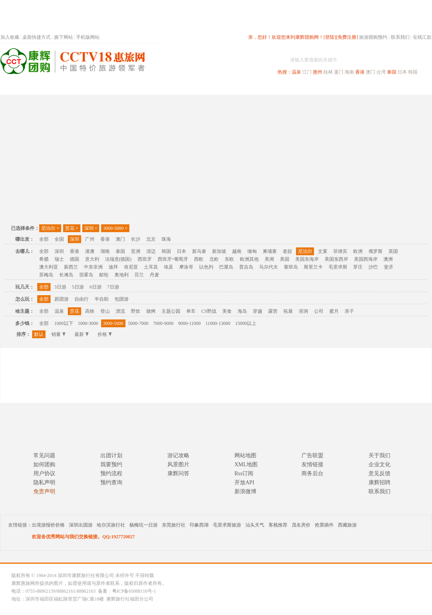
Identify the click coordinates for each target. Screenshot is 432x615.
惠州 (317, 72)
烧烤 (151, 311)
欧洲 (358, 251)
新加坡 (219, 251)
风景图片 (178, 464)
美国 (284, 259)
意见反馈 (379, 473)
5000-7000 (138, 323)
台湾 (381, 72)
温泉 (296, 72)
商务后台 (312, 473)
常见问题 (44, 455)
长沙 (135, 239)
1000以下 (63, 323)
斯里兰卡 (313, 267)
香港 (360, 72)
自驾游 (345, 87)
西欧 (198, 259)
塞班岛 (291, 267)
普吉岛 (246, 267)
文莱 (322, 251)
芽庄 (358, 267)
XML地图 (246, 464)
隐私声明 (44, 482)
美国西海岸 (366, 259)
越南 (236, 251)
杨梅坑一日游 (143, 525)
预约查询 (111, 482)
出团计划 (111, 455)
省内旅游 (207, 87)
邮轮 (104, 275)
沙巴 (373, 267)
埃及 (168, 267)
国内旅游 (242, 87)
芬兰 (139, 275)
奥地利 (121, 275)
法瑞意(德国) (118, 259)
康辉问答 (178, 473)
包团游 (121, 299)
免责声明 (44, 491)
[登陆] (329, 37)
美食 (227, 311)
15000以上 (245, 323)
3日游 (60, 287)
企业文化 (379, 464)
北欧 (214, 259)
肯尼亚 (131, 267)
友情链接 (312, 464)
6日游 (96, 287)
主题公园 (171, 311)
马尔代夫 (268, 267)
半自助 (101, 299)
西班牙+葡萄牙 (173, 259)
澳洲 (388, 259)
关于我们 (379, 455)
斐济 (388, 267)
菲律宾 (340, 251)
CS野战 (209, 311)
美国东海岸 (307, 259)
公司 (318, 311)
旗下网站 (63, 37)
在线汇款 (422, 37)
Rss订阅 (243, 473)
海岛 (242, 311)
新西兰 (71, 267)
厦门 (338, 72)
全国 (59, 239)
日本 (402, 72)
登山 (105, 311)
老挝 (287, 251)
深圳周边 (171, 87)
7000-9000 (163, 323)
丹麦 (154, 275)
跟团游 (61, 299)
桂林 (328, 72)
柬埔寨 (270, 251)
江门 (307, 72)
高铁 (89, 311)
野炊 (135, 311)
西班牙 (145, 259)
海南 (349, 72)
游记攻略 (178, 455)
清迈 (151, 251)
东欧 (229, 259)
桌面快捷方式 (36, 37)
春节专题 (136, 87)
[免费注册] (347, 37)
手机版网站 (88, 37)
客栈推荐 (278, 525)
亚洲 (135, 251)
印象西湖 (199, 525)
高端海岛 (377, 87)
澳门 (370, 72)
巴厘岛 (226, 267)
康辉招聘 (379, 482)
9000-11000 (189, 323)
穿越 (257, 311)
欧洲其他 (249, 259)
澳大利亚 (48, 267)
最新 (81, 334)
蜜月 (334, 311)
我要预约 (111, 464)
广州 (89, 239)
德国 (74, 259)
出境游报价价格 (48, 525)
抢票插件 (324, 525)
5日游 (78, 287)
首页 (106, 87)
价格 (105, 334)
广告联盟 (312, 455)
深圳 (91, 228)
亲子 (349, 311)
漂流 (120, 311)
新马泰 (199, 251)
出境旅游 (312, 87)
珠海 (166, 239)
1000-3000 (88, 323)
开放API (244, 482)
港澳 (89, 251)
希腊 (44, 259)
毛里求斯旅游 (227, 525)
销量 (58, 334)
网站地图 (245, 455)
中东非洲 (93, 267)
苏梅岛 (46, 275)
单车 (191, 311)
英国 (393, 251)
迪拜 (113, 267)
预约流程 (111, 473)
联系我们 (400, 37)
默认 (39, 334)
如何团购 (44, 464)
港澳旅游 (277, 87)
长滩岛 (66, 275)
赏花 (71, 228)
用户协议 (44, 473)
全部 (44, 239)
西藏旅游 (347, 525)
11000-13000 (218, 323)
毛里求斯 (338, 267)
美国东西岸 (336, 259)
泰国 (391, 72)
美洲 (269, 259)
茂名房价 (301, 525)
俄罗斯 (375, 251)
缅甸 (252, 251)
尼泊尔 (50, 228)
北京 (151, 239)
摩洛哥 (186, 267)
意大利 (92, 259)
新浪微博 (245, 491)
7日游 (113, 287)
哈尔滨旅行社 (111, 525)
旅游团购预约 (373, 37)
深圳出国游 (81, 525)
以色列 (206, 267)
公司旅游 (413, 87)
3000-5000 (115, 228)
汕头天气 (254, 525)
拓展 (288, 311)
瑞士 (59, 259)
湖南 (105, 251)
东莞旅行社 (173, 525)
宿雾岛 (86, 275)
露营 (273, 311)
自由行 (81, 299)
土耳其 (151, 267)
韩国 (412, 72)
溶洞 (303, 311)
